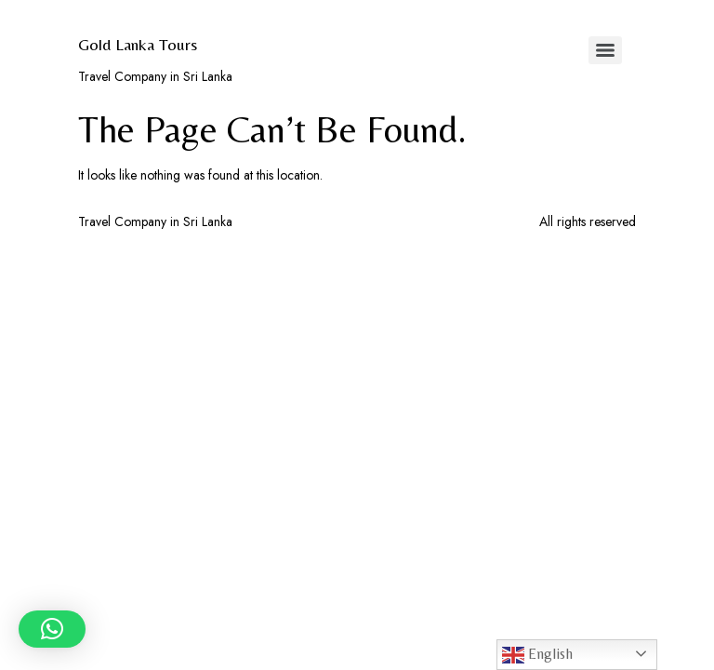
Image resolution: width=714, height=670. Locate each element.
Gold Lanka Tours (137, 44)
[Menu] (605, 50)
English (537, 655)
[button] (52, 629)
